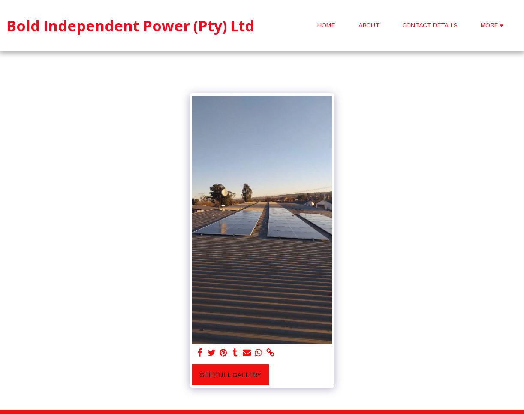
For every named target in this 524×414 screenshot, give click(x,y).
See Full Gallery (230, 375)
